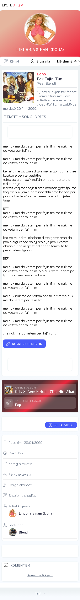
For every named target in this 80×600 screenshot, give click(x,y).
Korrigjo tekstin (20, 464)
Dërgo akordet (20, 485)
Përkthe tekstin (20, 474)
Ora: (16, 453)
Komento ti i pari (40, 575)
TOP (40, 594)
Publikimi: (25, 442)
